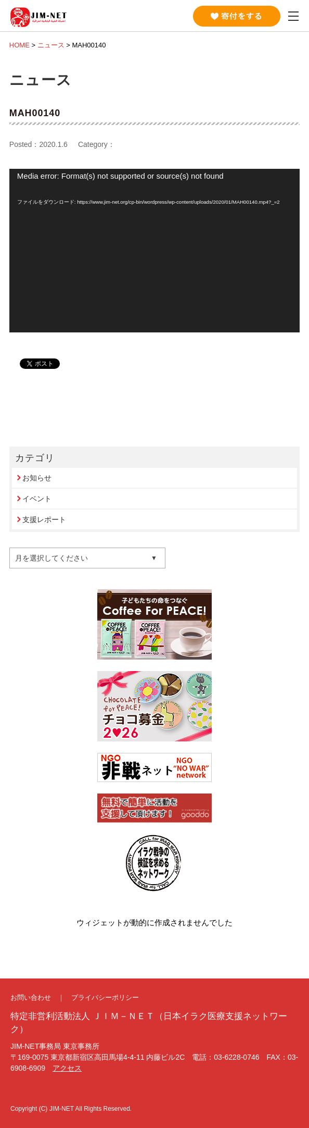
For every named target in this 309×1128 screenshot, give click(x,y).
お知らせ (37, 478)
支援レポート (44, 519)
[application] (154, 250)
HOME (19, 45)
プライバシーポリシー (105, 997)
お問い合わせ (30, 997)
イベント (37, 498)
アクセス (67, 1068)
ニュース (51, 45)
